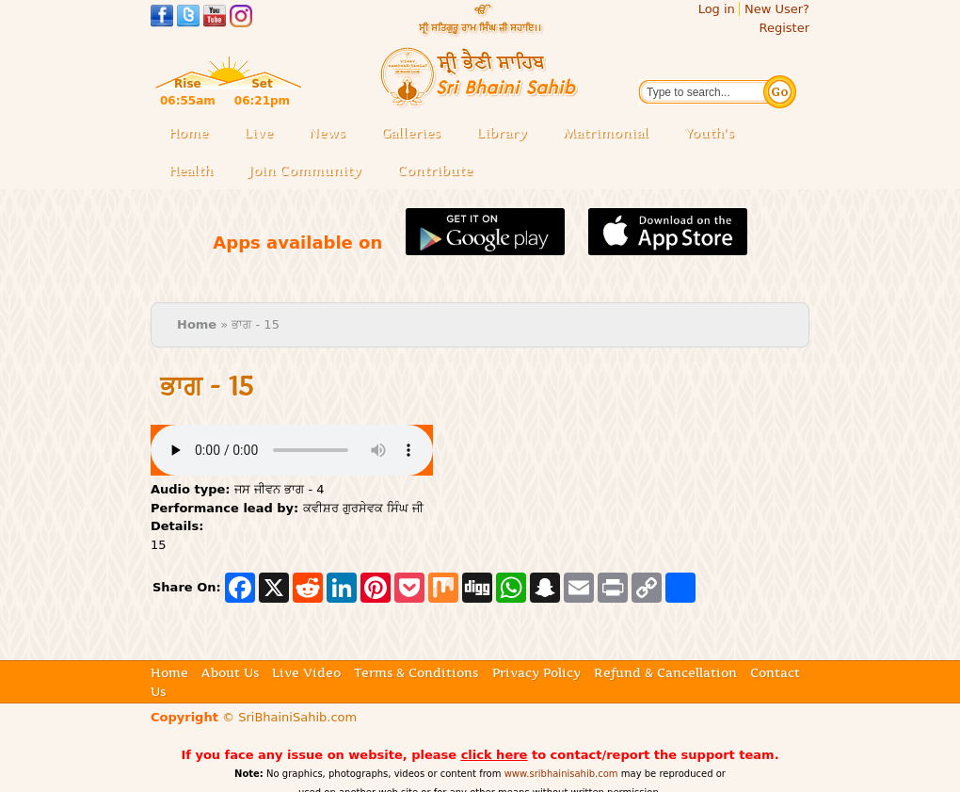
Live (264, 134)
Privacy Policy (536, 672)
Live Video (306, 672)
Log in (716, 9)
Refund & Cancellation (665, 672)
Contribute (440, 172)
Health (190, 170)
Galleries (416, 134)
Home (188, 132)
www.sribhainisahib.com (561, 773)
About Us (230, 672)
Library (507, 134)
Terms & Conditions (416, 672)
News (327, 132)
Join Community (304, 170)
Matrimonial (605, 132)
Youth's (709, 132)
